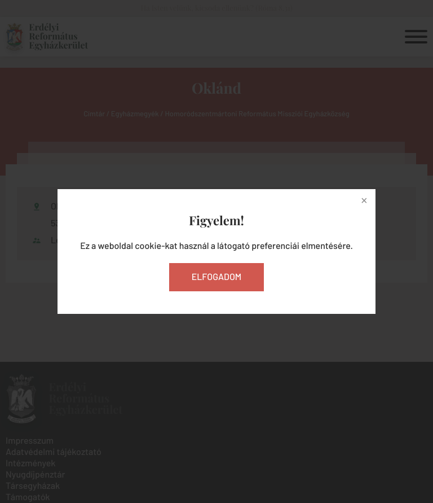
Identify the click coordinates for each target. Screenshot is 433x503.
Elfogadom (217, 277)
